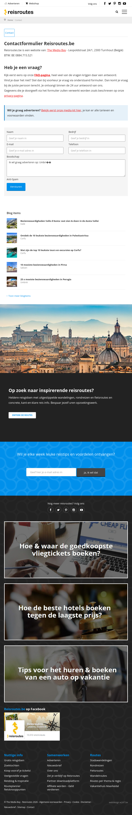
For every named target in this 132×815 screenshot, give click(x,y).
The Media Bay (56, 50)
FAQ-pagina (42, 75)
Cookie (76, 802)
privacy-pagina (13, 96)
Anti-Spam (12, 179)
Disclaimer (86, 802)
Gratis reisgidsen (14, 760)
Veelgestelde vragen (16, 776)
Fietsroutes (96, 770)
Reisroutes (18, 12)
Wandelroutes (98, 776)
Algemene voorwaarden (50, 802)
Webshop (32, 3)
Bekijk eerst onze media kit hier (61, 110)
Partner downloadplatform (63, 781)
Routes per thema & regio (105, 781)
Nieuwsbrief (54, 765)
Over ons (52, 770)
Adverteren (11, 3)
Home (10, 20)
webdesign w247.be (118, 802)
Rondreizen (97, 765)
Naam (10, 132)
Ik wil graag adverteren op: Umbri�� (66, 168)
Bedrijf (72, 132)
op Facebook (24, 709)
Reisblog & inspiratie (16, 781)
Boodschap (13, 156)
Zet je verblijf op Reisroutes (63, 776)
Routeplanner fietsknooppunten (15, 787)
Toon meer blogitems (19, 295)
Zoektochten (11, 765)
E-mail (10, 144)
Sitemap (21, 807)
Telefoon (73, 144)
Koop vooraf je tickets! (17, 770)
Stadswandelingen (101, 760)
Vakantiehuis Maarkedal (104, 786)
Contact (9, 32)
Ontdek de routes (22, 415)
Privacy (67, 802)
